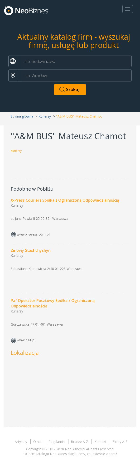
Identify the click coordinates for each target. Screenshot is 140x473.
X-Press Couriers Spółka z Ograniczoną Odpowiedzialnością (65, 200)
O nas (37, 441)
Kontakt (100, 441)
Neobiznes (26, 10)
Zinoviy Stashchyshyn (31, 250)
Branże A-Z (79, 441)
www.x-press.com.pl (33, 234)
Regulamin (56, 441)
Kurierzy (45, 116)
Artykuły (21, 441)
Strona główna (22, 116)
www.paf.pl (26, 340)
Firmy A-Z (120, 441)
